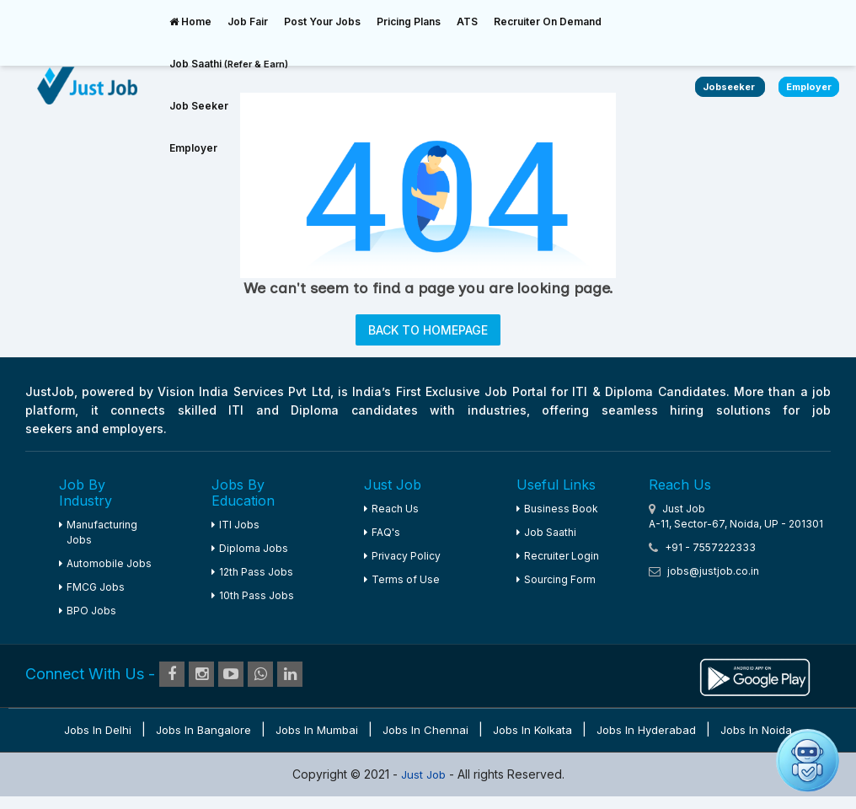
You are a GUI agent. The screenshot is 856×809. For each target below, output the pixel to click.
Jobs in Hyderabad (646, 730)
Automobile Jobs (105, 563)
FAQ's (382, 532)
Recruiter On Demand (548, 21)
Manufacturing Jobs (98, 532)
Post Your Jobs (322, 21)
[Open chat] (807, 760)
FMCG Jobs (92, 587)
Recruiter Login (557, 555)
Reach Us (391, 508)
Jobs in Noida (756, 730)
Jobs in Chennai (425, 730)
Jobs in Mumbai (317, 730)
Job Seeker (198, 105)
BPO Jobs (87, 610)
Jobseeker (730, 87)
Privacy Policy (402, 555)
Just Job (425, 774)
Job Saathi (228, 63)
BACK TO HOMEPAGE (428, 330)
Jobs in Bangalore (203, 730)
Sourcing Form (556, 579)
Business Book (557, 508)
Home (190, 21)
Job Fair (247, 21)
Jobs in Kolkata (532, 730)
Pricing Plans (409, 21)
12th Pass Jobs (252, 571)
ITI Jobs (235, 524)
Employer (193, 148)
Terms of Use (402, 579)
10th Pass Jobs (252, 595)
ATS (467, 21)
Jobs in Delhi (97, 730)
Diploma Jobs (249, 548)
